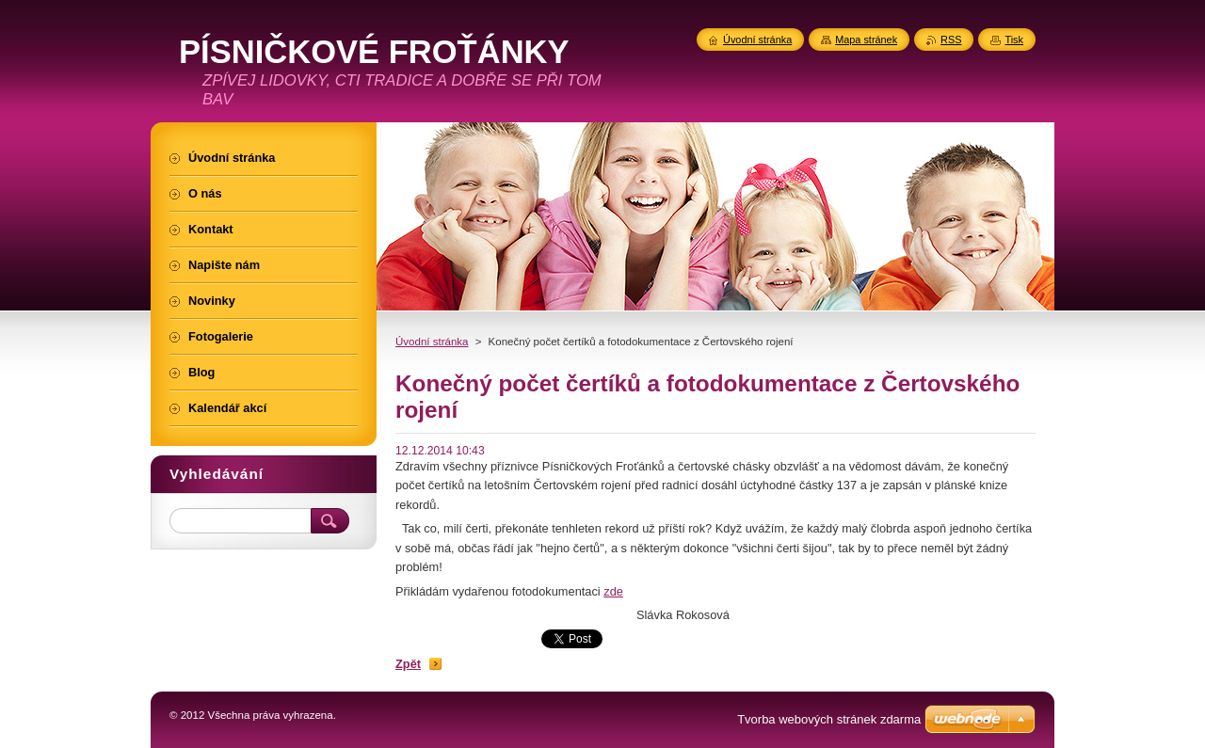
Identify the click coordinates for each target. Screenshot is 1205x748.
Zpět (408, 664)
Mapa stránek (866, 39)
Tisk (1013, 39)
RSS (950, 39)
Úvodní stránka (431, 341)
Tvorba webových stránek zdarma (829, 719)
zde (613, 591)
